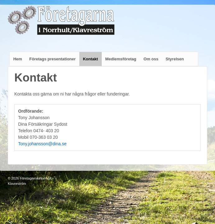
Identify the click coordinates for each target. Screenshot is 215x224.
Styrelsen (175, 59)
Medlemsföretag (120, 59)
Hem (17, 59)
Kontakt (90, 59)
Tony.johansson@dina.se (42, 143)
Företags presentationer (52, 59)
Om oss (150, 59)
